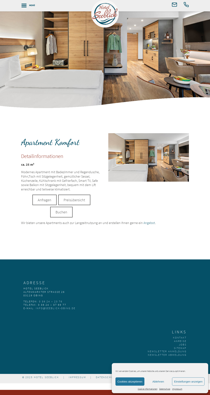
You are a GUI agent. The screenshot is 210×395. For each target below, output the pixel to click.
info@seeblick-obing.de (55, 308)
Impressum (177, 388)
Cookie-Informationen (147, 388)
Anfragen (44, 200)
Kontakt (180, 337)
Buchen (61, 212)
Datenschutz (164, 388)
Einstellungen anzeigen (188, 381)
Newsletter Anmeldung (167, 351)
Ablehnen (158, 381)
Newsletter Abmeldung (167, 354)
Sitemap (180, 348)
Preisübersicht (74, 200)
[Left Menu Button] (27, 5)
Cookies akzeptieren (129, 381)
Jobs (183, 344)
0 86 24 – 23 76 (50, 301)
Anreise (180, 341)
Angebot (149, 223)
